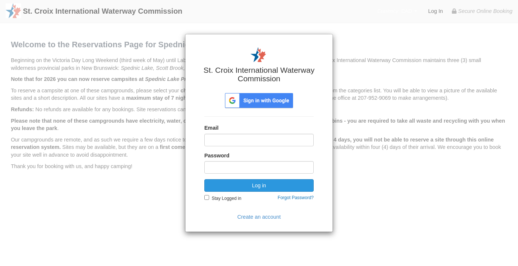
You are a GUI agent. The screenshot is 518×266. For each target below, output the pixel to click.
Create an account (259, 217)
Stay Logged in (226, 198)
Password (216, 155)
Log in (259, 185)
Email (211, 128)
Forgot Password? (296, 197)
